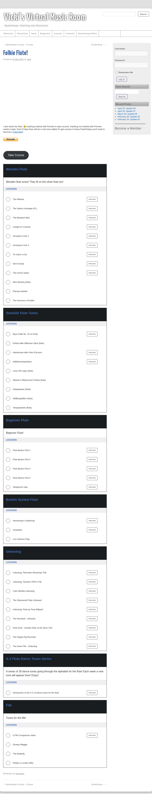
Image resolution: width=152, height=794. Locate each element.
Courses (58, 33)
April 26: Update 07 (127, 111)
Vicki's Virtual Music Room (45, 17)
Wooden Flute (16, 169)
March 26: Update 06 (127, 114)
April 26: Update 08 (127, 108)
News (34, 33)
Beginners (45, 33)
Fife (9, 705)
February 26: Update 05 (129, 116)
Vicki (29, 59)
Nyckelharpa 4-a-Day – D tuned (18, 45)
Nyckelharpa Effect (87, 33)
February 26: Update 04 (129, 119)
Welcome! (8, 33)
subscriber (18, 132)
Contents (70, 33)
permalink (20, 774)
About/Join (22, 33)
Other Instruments (109, 33)
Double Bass (99, 45)
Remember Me (124, 72)
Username (120, 48)
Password (120, 60)
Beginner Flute (17, 420)
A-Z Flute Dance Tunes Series (28, 659)
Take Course (16, 155)
